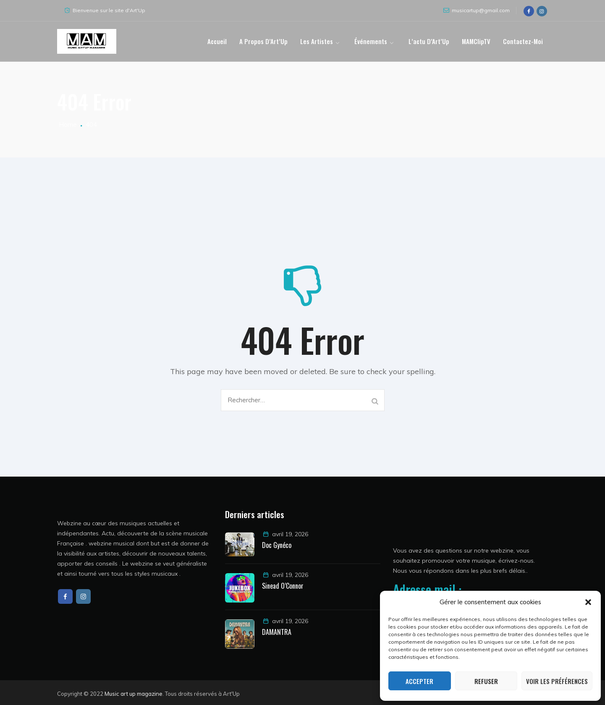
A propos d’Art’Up (263, 41)
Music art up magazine (133, 693)
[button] (588, 602)
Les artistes (316, 41)
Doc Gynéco (276, 545)
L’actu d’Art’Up (429, 41)
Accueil (217, 41)
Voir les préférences (557, 681)
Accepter (419, 681)
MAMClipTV (476, 41)
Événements (370, 41)
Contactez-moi (523, 41)
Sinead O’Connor (283, 586)
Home (67, 124)
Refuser (486, 681)
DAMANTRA (277, 632)
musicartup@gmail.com (481, 10)
